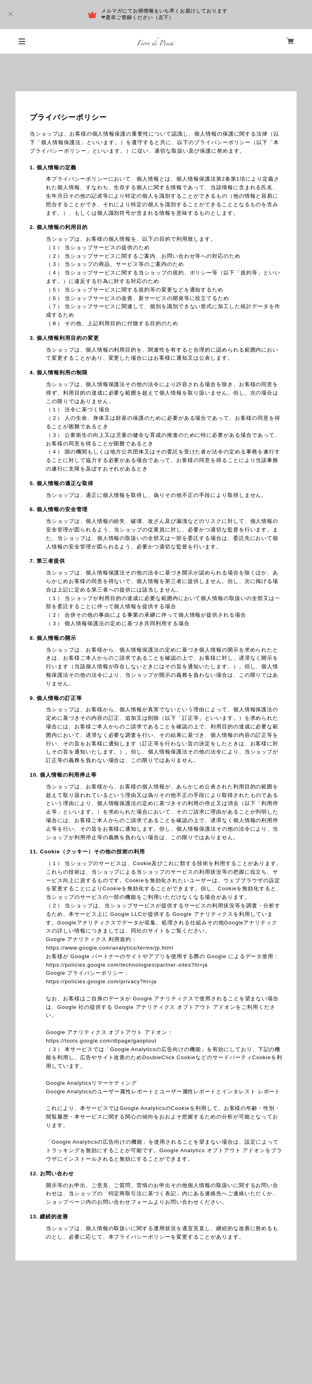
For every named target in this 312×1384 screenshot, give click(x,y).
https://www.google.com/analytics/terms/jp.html (109, 948)
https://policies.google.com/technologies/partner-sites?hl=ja (127, 965)
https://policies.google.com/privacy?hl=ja (101, 981)
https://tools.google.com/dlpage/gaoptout (101, 1041)
